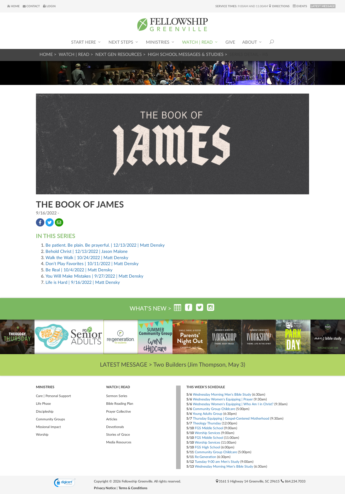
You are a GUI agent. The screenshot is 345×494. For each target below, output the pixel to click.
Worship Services (207, 433)
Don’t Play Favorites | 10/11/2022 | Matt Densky (92, 264)
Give (230, 42)
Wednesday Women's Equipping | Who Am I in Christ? (233, 404)
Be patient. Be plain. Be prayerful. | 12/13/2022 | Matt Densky (105, 245)
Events (300, 6)
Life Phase (43, 403)
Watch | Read (200, 42)
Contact (31, 6)
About (252, 42)
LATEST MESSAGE (323, 6)
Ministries (160, 42)
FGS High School (207, 447)
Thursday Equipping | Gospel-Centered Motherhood (231, 418)
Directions (279, 6)
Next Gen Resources (118, 55)
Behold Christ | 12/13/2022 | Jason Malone (87, 252)
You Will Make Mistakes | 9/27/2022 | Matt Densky (94, 276)
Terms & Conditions (133, 488)
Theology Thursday (207, 423)
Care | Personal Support (53, 396)
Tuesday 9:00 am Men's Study (217, 462)
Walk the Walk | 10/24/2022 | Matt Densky (87, 258)
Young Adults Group (207, 414)
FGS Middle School (209, 428)
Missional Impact (48, 427)
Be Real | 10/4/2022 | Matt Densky (79, 270)
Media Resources (118, 442)
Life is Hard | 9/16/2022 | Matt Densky (83, 282)
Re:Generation (205, 457)
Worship (42, 434)
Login (49, 6)
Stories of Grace (118, 434)
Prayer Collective (118, 411)
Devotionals (115, 427)
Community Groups (50, 419)
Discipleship (44, 411)
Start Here (86, 42)
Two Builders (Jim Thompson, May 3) (199, 365)
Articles (111, 419)
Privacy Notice (105, 488)
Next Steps (124, 42)
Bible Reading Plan (119, 403)
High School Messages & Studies (186, 55)
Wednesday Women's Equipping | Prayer (223, 399)
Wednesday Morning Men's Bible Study (222, 394)
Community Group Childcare (214, 409)
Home (13, 6)
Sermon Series (116, 396)
